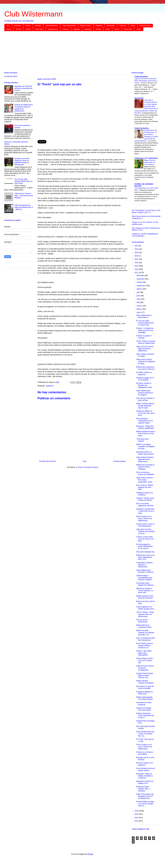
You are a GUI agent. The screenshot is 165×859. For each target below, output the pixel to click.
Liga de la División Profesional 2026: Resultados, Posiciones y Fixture (145, 81)
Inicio (85, 461)
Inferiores (66, 29)
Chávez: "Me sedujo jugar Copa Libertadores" (144, 653)
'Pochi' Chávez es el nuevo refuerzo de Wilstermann (144, 747)
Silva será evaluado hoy (145, 552)
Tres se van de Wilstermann (142, 621)
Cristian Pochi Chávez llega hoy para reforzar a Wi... (144, 675)
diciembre (141, 275)
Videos (139, 29)
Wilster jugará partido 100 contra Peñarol (144, 698)
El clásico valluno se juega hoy (144, 373)
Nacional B (138, 98)
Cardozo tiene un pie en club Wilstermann (145, 525)
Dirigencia (99, 25)
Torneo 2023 (128, 29)
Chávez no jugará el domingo (144, 337)
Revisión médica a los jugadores (144, 764)
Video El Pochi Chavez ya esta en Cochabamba (145, 668)
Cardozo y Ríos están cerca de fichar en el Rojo (145, 539)
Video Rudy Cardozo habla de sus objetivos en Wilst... (145, 361)
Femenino (122, 25)
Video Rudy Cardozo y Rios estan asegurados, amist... (145, 480)
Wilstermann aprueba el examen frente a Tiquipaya (145, 467)
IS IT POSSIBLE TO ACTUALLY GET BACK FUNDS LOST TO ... (146, 211)
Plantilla (98, 29)
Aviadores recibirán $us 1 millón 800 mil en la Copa (145, 511)
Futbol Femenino (145, 25)
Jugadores (76, 29)
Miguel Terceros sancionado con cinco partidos (150, 162)
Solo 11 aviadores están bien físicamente (145, 639)
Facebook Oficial (10, 76)
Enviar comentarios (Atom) (88, 467)
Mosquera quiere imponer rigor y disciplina (142, 789)
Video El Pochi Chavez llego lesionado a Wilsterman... (145, 349)
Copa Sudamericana (69, 25)
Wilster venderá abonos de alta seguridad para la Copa (145, 406)
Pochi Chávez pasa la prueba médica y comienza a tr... (144, 645)
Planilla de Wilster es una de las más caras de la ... (145, 413)
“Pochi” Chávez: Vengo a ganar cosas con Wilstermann (145, 614)
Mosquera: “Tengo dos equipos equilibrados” (145, 427)
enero (139, 312)
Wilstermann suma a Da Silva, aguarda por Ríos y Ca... (145, 557)
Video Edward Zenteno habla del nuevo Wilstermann (145, 459)
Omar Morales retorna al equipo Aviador (145, 769)
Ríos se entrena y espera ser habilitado (145, 473)
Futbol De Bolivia (141, 128)
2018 (137, 269)
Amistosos (17, 25)
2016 (137, 811)
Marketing (88, 29)
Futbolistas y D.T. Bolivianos (146, 158)
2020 (137, 263)
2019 (137, 266)
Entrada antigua (120, 461)
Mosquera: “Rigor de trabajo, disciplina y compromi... (144, 776)
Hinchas (18, 29)
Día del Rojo (111, 25)
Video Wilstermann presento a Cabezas (144, 571)
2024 (137, 249)
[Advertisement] (78, 52)
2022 (137, 256)
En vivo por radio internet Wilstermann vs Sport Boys (24, 181)
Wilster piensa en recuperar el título (143, 626)
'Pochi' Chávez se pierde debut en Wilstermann (145, 342)
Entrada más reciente (47, 461)
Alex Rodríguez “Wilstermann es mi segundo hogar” (144, 421)
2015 (137, 814)
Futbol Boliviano (141, 77)
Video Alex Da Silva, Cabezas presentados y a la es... (145, 531)
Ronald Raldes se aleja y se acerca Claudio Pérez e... (145, 804)
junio (139, 296)
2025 (137, 246)
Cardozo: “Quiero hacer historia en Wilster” (145, 499)
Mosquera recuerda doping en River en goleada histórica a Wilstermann (22, 161)
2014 (137, 818)
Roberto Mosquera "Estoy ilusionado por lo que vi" (145, 715)
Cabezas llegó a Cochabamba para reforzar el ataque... (144, 578)
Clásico (27, 25)
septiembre (141, 286)
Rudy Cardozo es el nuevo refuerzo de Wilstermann (144, 518)
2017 (137, 273)
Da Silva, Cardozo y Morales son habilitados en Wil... (144, 385)
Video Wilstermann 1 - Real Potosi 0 (144, 316)
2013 (137, 821)
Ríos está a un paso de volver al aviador (145, 687)
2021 (137, 259)
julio (138, 292)
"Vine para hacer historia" (142, 440)
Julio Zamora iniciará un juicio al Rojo (145, 399)
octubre (140, 282)
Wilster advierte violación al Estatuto (144, 682)
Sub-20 (117, 29)
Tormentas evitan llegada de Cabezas (144, 584)
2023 (137, 252)
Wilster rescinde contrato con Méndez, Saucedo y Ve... (145, 632)
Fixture (133, 25)
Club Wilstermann (33, 14)
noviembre (141, 279)
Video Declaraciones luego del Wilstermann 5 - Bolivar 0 (24, 207)
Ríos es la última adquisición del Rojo (144, 505)
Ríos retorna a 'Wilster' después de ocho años (145, 487)
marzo (139, 306)
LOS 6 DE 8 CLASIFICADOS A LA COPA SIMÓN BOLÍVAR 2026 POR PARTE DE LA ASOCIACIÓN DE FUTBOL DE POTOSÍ (146, 106)
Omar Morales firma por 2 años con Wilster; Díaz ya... (145, 734)
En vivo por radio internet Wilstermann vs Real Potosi (145, 323)
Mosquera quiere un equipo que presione (145, 453)
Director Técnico (85, 25)
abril (138, 302)
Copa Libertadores (52, 25)
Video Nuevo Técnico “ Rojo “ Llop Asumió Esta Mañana (24, 196)
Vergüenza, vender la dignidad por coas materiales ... (145, 235)
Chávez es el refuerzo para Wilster (144, 753)
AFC (8, 25)
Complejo (38, 25)
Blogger (90, 854)
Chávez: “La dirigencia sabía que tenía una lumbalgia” (144, 330)
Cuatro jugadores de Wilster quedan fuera (145, 608)
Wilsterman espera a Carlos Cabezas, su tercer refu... (144, 590)
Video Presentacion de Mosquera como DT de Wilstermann (145, 796)
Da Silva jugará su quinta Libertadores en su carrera (144, 546)
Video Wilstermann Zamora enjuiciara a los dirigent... (144, 393)
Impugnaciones (53, 29)
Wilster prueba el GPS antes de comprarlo (144, 597)
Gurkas (9, 29)
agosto (139, 289)
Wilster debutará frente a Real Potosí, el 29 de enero (145, 433)
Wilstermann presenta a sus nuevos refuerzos (145, 368)
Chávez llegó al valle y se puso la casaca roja (144, 660)
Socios (108, 29)
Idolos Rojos (39, 29)
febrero (139, 309)
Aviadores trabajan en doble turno (144, 693)
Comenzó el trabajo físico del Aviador (143, 709)
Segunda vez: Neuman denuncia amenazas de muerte (23, 88)
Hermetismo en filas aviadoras (143, 704)
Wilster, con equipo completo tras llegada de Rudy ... (145, 446)
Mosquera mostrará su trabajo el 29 (144, 782)
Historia (28, 29)
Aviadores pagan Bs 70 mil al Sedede (145, 379)
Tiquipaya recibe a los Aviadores (144, 494)
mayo (139, 299)
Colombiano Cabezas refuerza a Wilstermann (144, 565)
